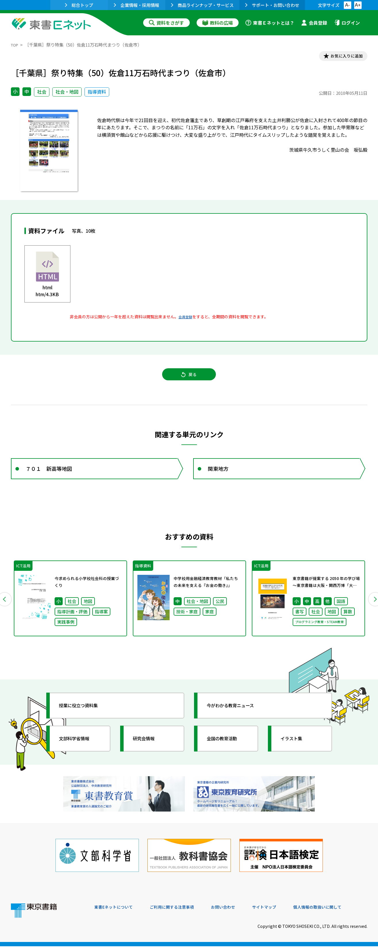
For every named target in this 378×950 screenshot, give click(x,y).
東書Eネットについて (116, 910)
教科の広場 (217, 22)
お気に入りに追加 (342, 56)
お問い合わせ (237, 910)
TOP (15, 45)
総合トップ (79, 5)
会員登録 (314, 22)
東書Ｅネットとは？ (269, 22)
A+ (357, 5)
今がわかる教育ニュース (237, 718)
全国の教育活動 (227, 751)
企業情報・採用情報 (136, 5)
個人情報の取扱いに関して (339, 910)
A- (347, 5)
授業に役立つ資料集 (84, 718)
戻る (189, 379)
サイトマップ (281, 910)
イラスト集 (296, 751)
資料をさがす (166, 22)
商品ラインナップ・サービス (202, 5)
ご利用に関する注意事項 (181, 910)
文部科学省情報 (79, 751)
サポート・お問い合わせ (272, 5)
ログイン (347, 22)
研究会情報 (148, 751)
